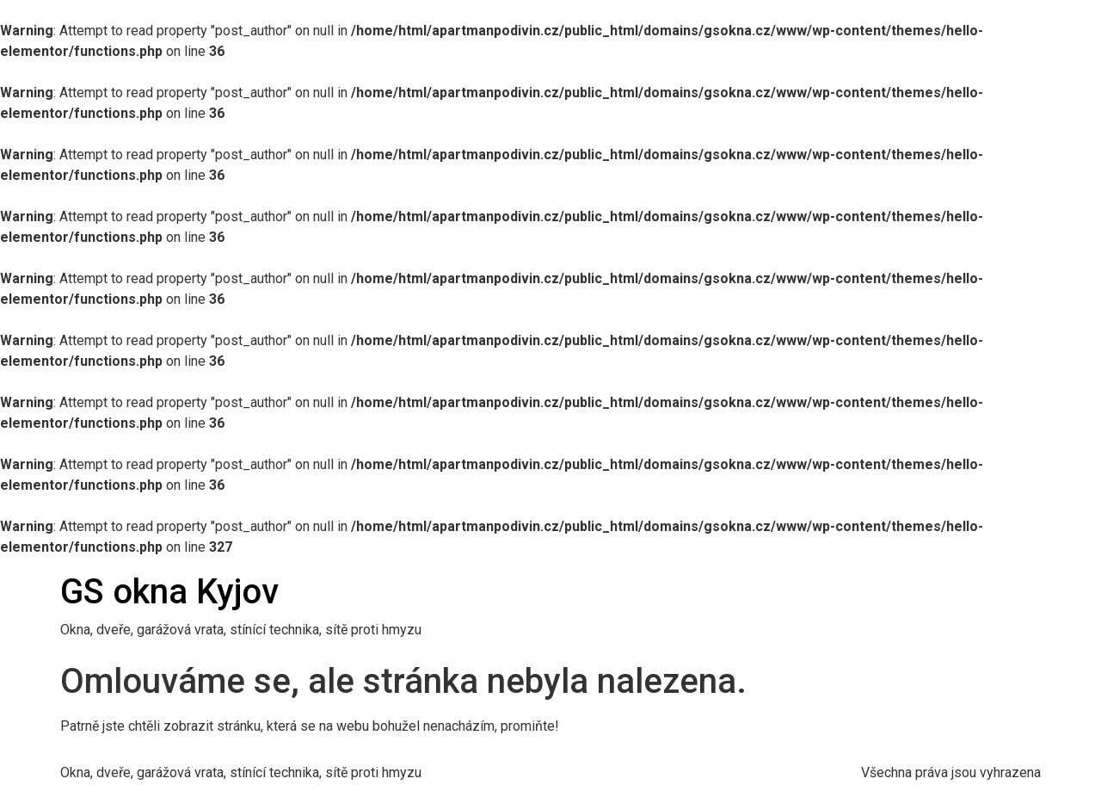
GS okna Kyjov (169, 591)
